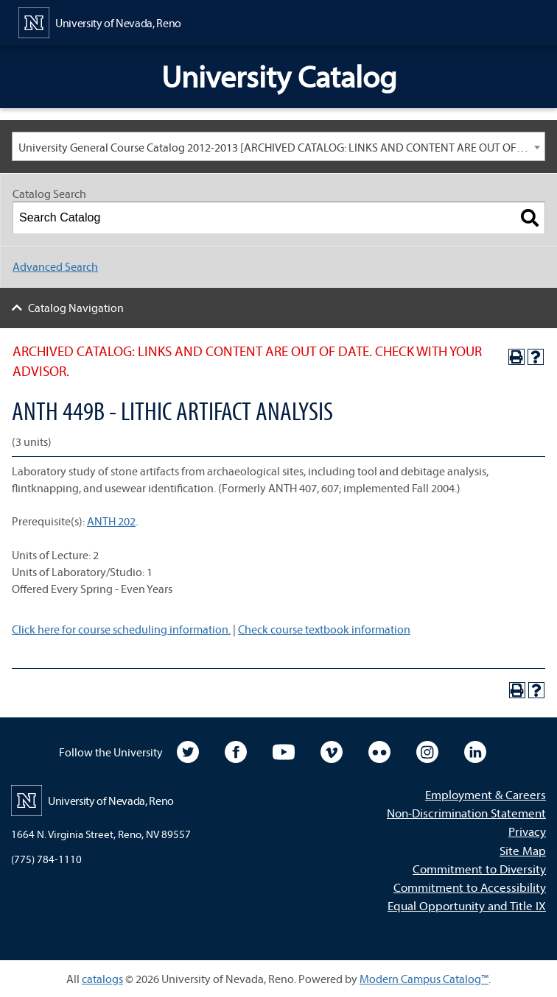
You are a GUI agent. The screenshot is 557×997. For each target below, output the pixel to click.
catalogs (102, 978)
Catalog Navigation (76, 307)
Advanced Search (55, 266)
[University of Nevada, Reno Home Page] (99, 21)
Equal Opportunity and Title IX (467, 905)
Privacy (527, 831)
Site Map (523, 850)
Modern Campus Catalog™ (424, 978)
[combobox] (278, 146)
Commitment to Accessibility (469, 887)
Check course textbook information (324, 629)
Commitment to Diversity (479, 868)
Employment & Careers (485, 794)
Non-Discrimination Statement (466, 812)
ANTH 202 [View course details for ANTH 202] (111, 521)
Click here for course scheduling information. (121, 629)
